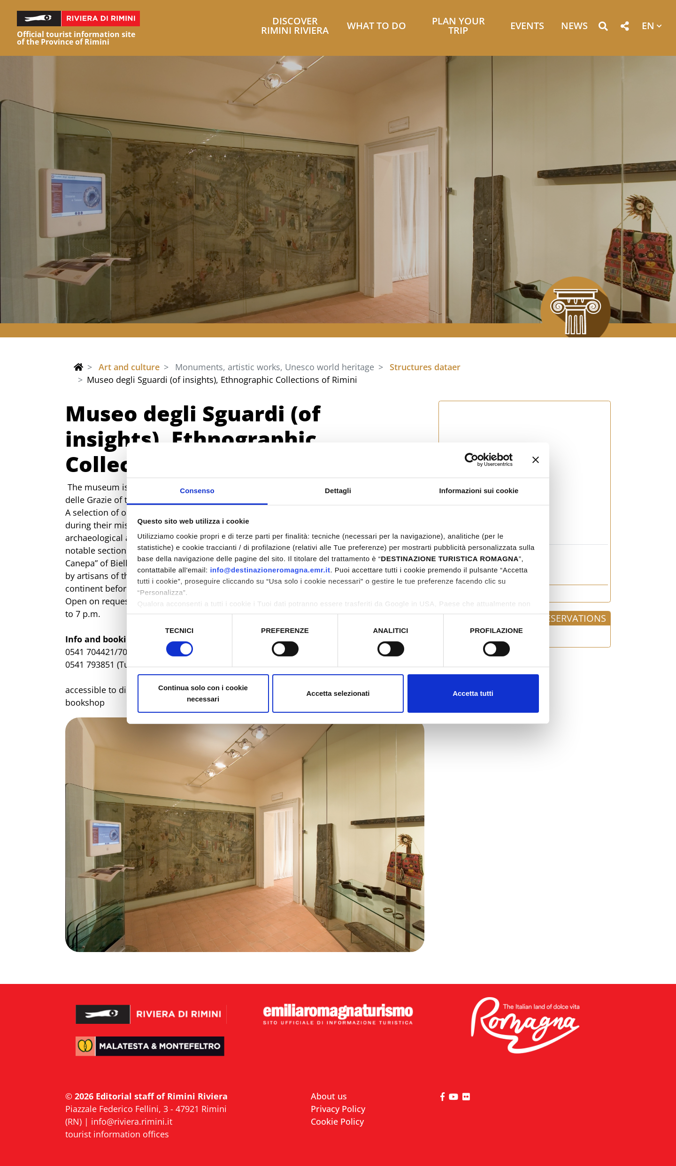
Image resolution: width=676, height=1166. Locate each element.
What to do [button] (376, 26)
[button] (603, 28)
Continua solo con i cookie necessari (203, 693)
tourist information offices (117, 1134)
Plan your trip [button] (458, 26)
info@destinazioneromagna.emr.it (270, 569)
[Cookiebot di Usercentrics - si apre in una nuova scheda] (471, 460)
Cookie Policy (337, 1121)
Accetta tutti (473, 693)
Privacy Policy (338, 1108)
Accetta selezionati (337, 693)
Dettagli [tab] (338, 490)
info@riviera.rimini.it (131, 1121)
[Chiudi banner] (535, 460)
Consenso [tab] (197, 490)
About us (329, 1096)
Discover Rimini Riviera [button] (295, 26)
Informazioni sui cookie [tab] (479, 490)
